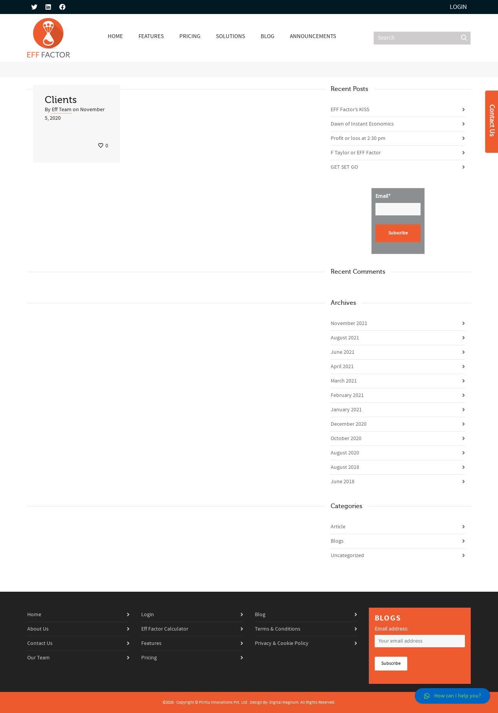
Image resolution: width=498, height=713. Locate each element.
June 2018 (342, 481)
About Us (38, 629)
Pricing (189, 36)
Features (151, 36)
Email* (398, 204)
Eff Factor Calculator (164, 629)
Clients (61, 99)
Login (458, 7)
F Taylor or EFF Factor (356, 152)
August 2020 (345, 452)
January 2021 (346, 409)
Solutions (230, 36)
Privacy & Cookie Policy (282, 643)
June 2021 (342, 352)
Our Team (38, 657)
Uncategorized (347, 555)
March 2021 (344, 380)
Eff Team (62, 109)
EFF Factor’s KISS (350, 109)
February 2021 (347, 395)
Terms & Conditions (277, 629)
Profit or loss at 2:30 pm (358, 138)
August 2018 (345, 467)
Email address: (391, 629)
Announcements (313, 36)
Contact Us (40, 643)
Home (115, 36)
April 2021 (342, 366)
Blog (267, 36)
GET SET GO (344, 167)
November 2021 (349, 323)
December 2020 (348, 424)
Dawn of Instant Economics (362, 124)
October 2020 (346, 438)
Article (338, 526)
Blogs (337, 541)
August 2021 (345, 337)
